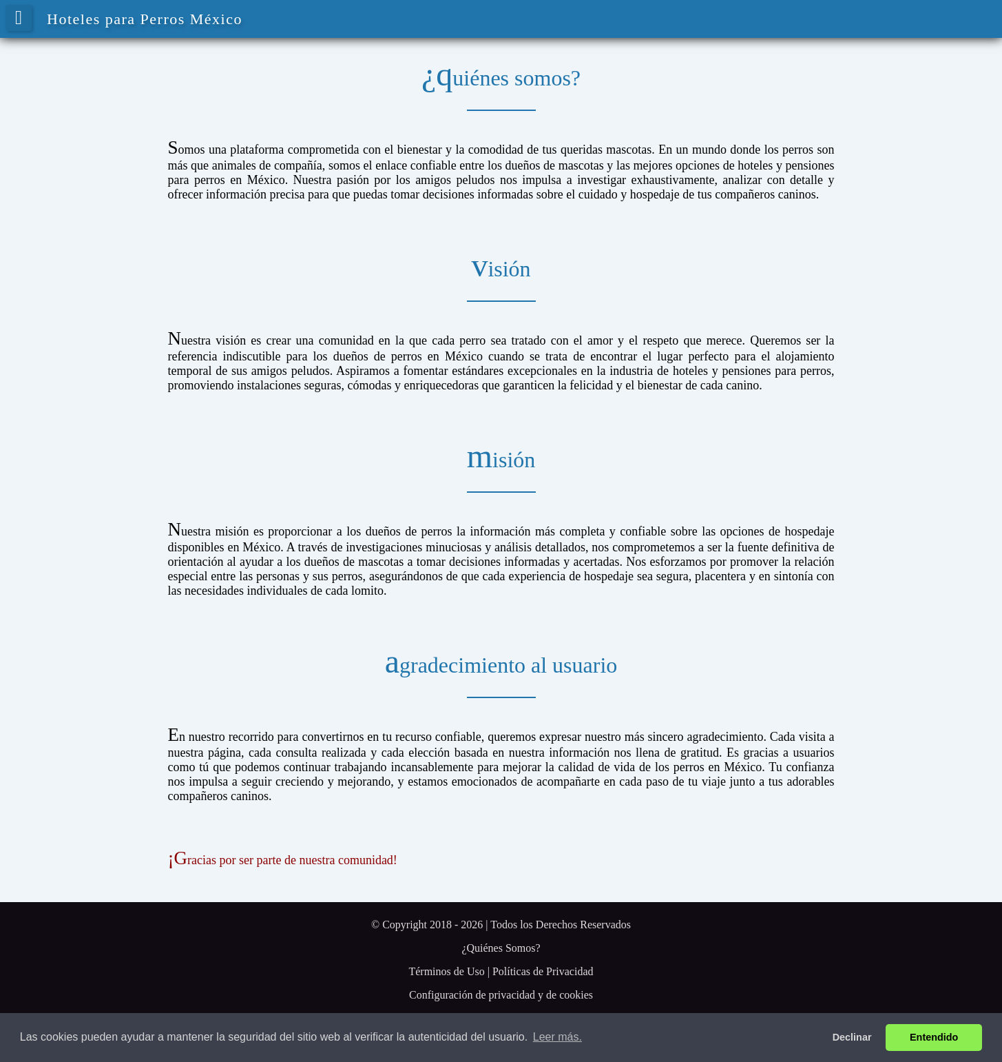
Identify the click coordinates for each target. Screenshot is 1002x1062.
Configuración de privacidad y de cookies (501, 995)
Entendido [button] (934, 1037)
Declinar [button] (852, 1037)
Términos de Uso (446, 971)
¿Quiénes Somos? (500, 948)
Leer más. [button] (557, 1037)
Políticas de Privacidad (543, 971)
